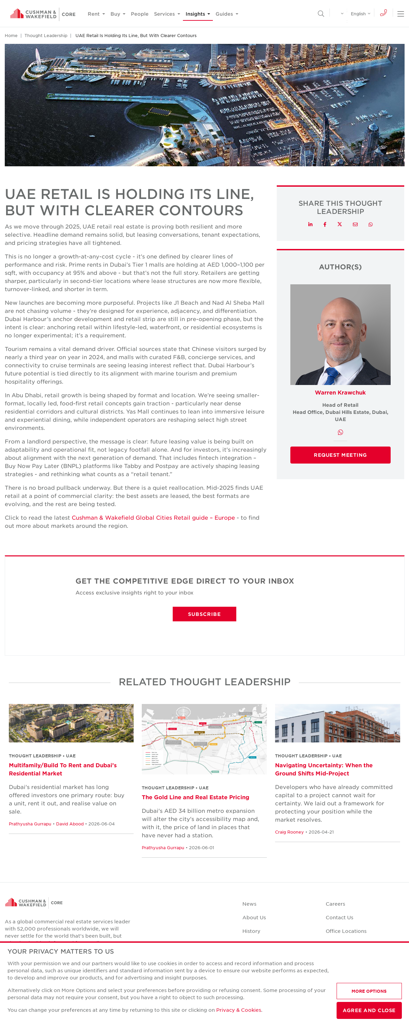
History (251, 931)
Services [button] (165, 14)
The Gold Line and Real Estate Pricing (195, 796)
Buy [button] (116, 14)
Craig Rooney (289, 832)
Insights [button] (196, 14)
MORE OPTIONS (369, 991)
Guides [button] (225, 14)
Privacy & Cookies (238, 1010)
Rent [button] (94, 14)
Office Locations (346, 931)
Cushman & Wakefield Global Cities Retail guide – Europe (153, 517)
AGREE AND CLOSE (369, 1010)
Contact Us (339, 917)
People (140, 14)
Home (11, 35)
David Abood (70, 823)
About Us (254, 917)
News (249, 904)
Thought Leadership (45, 35)
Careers (335, 904)
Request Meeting (340, 455)
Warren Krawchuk (340, 392)
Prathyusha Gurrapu (30, 823)
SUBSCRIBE (204, 614)
